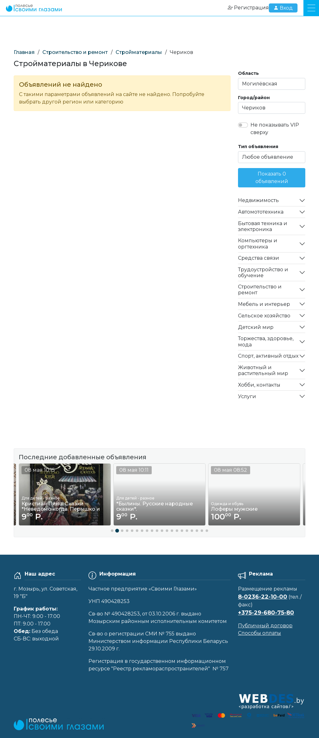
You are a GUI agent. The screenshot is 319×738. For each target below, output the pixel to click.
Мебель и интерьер (264, 304)
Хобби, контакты (259, 385)
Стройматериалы (139, 52)
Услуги (247, 396)
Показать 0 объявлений (271, 177)
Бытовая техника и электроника (262, 226)
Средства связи (258, 258)
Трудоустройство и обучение (263, 272)
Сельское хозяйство (264, 316)
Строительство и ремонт (75, 52)
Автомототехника (260, 212)
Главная (24, 52)
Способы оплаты (259, 633)
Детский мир (256, 327)
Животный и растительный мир (263, 370)
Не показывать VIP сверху (274, 128)
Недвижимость (258, 200)
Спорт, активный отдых (268, 356)
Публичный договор (265, 626)
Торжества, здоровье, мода (265, 341)
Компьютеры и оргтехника (257, 243)
